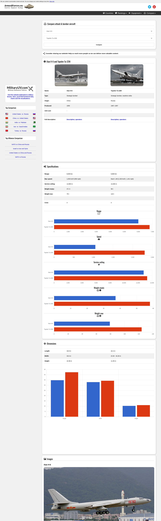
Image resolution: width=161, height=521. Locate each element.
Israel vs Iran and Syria (20, 148)
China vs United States (20, 118)
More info (52, 1)
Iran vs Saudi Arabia (20, 126)
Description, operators (74, 119)
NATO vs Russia (20, 157)
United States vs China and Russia (20, 153)
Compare (99, 45)
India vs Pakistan (20, 122)
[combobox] (99, 31)
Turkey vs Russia (20, 131)
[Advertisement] (20, 51)
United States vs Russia (20, 114)
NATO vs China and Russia (20, 144)
